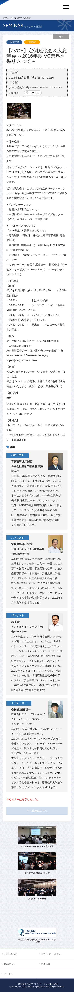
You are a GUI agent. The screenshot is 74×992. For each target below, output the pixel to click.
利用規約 (45, 964)
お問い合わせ (10, 954)
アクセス (34, 92)
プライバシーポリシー (51, 954)
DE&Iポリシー (10, 964)
